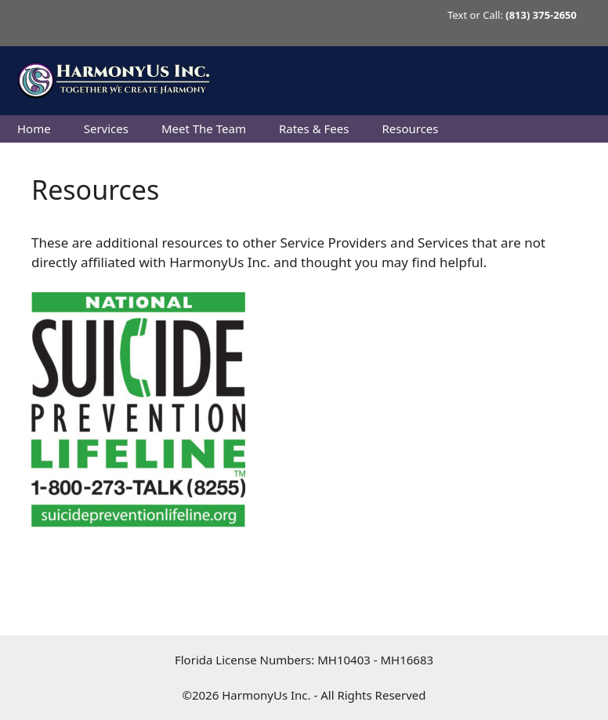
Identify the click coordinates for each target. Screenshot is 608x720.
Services (106, 128)
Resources (410, 128)
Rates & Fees (314, 128)
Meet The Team (203, 128)
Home (34, 128)
